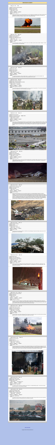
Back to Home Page (27, 427)
